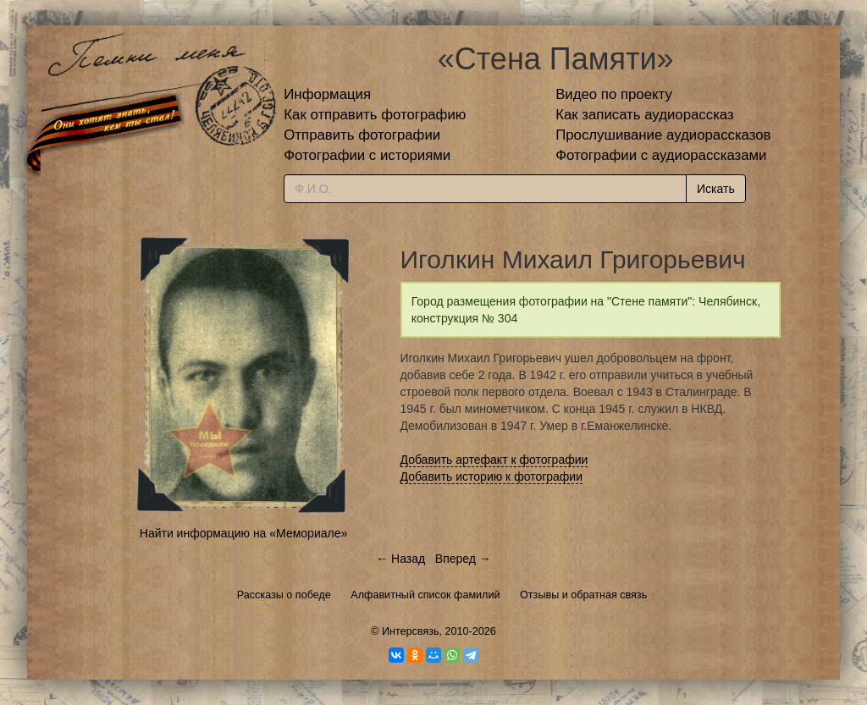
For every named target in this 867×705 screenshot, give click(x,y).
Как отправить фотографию (375, 115)
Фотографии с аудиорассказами (660, 155)
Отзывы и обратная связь (583, 595)
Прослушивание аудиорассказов (662, 135)
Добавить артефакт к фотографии (494, 459)
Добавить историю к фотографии (491, 476)
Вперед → (463, 558)
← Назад (400, 558)
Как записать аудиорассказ (644, 115)
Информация (327, 94)
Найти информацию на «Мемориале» (243, 533)
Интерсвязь (410, 631)
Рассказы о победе (284, 595)
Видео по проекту (613, 94)
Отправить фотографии (362, 135)
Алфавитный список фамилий (425, 595)
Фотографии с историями (367, 155)
